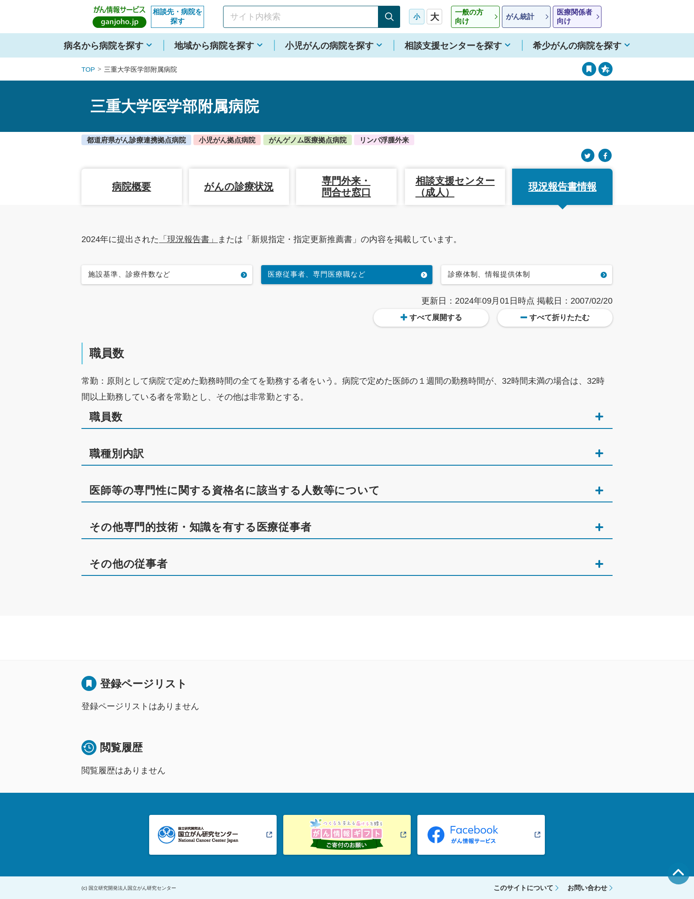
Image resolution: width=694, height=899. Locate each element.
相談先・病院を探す (177, 16)
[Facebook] (605, 155)
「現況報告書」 (188, 239)
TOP (88, 69)
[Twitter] (587, 155)
